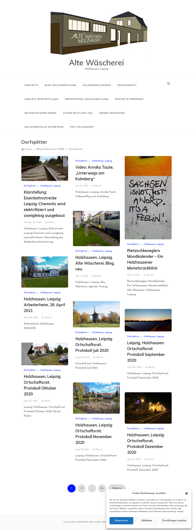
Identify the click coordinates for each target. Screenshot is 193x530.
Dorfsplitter (30, 186)
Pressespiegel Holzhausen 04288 (87, 99)
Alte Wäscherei (96, 62)
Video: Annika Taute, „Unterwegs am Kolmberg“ (94, 173)
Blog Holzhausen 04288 (60, 85)
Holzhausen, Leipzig (50, 186)
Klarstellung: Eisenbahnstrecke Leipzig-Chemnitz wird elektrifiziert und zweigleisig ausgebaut (45, 204)
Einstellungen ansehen (174, 520)
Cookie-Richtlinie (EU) (78, 113)
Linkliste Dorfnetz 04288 (41, 99)
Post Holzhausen (81, 127)
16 (102, 488)
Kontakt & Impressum (129, 99)
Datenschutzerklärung (40, 113)
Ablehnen (147, 520)
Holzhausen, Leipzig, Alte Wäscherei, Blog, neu (95, 263)
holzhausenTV (127, 85)
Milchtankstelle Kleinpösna (44, 127)
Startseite (31, 85)
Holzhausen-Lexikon (96, 85)
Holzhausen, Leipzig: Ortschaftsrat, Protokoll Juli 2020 (94, 344)
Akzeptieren (121, 520)
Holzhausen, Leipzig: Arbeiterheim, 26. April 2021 (44, 304)
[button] (186, 493)
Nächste (116, 488)
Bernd (51, 222)
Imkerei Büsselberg (112, 113)
